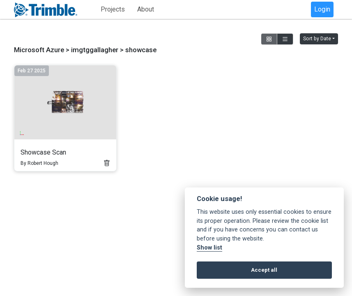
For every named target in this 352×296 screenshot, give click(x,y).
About (145, 9)
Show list (209, 247)
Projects (113, 9)
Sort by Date (317, 39)
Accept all (264, 270)
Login (322, 9)
